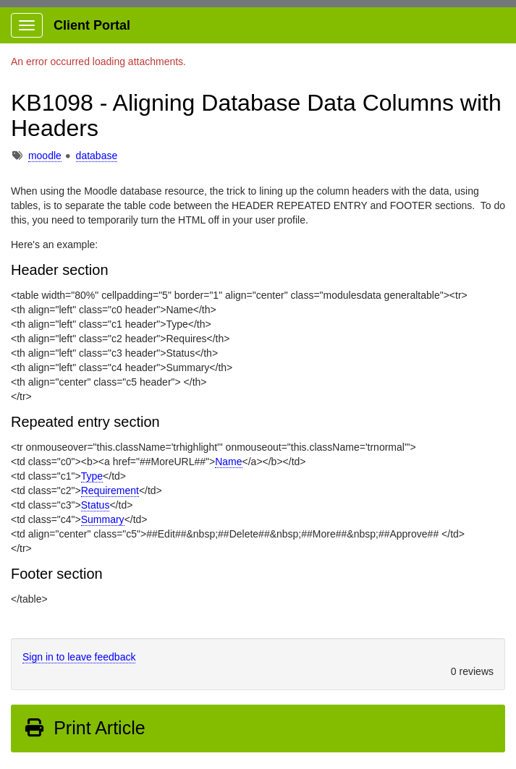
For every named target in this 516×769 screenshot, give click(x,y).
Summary (102, 519)
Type (92, 476)
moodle (45, 155)
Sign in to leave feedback (78, 657)
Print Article (84, 728)
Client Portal (92, 25)
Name (228, 461)
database (97, 155)
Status (95, 505)
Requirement (110, 490)
